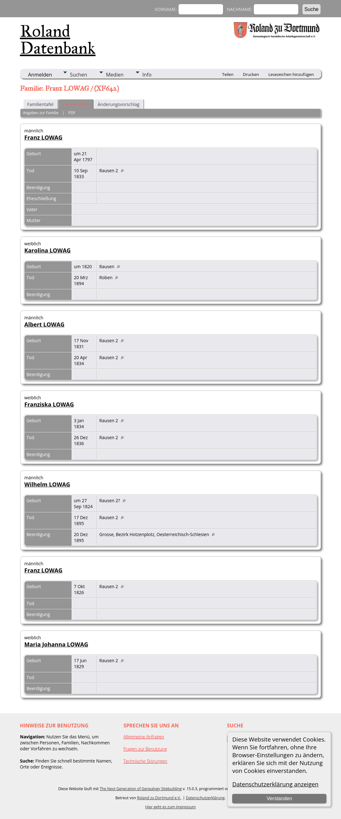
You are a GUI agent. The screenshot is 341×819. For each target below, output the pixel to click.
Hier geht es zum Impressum (170, 807)
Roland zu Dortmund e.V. (159, 797)
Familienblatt (75, 104)
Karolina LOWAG (47, 250)
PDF (71, 112)
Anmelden (40, 74)
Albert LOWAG (44, 324)
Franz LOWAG (43, 137)
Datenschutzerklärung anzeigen (275, 784)
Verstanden (279, 798)
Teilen (227, 74)
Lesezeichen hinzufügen (291, 74)
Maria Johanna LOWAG (56, 644)
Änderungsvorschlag (118, 104)
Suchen (78, 74)
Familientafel (40, 104)
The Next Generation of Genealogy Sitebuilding (141, 788)
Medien (115, 74)
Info (147, 74)
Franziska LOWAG (49, 404)
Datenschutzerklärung (205, 797)
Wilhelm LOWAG (47, 484)
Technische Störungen (146, 761)
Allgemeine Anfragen (144, 737)
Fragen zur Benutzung (145, 749)
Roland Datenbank (58, 39)
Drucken (251, 74)
